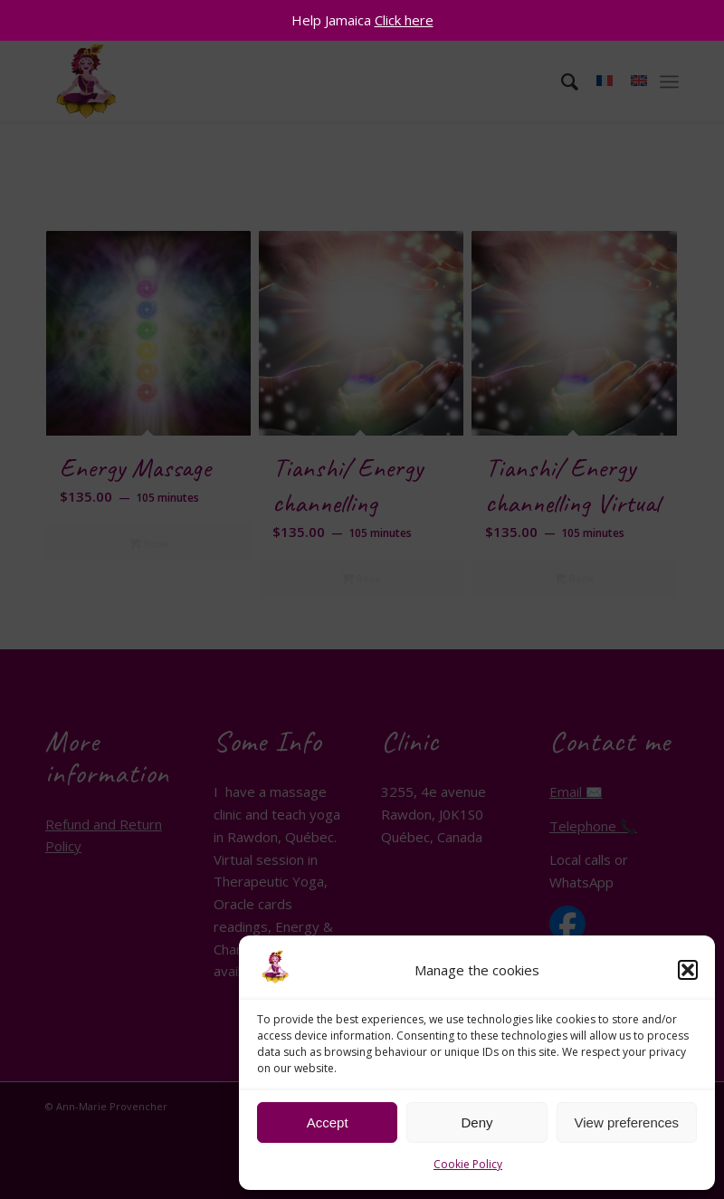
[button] (688, 970)
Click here (404, 20)
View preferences (627, 1122)
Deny (476, 1122)
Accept (327, 1122)
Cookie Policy (467, 1164)
